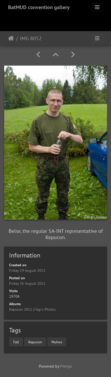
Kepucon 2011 (20, 309)
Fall (16, 341)
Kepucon (35, 341)
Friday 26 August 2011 (27, 283)
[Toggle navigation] (97, 7)
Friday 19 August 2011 (27, 270)
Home (11, 38)
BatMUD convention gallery (39, 7)
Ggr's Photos (46, 309)
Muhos (56, 341)
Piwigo (66, 366)
